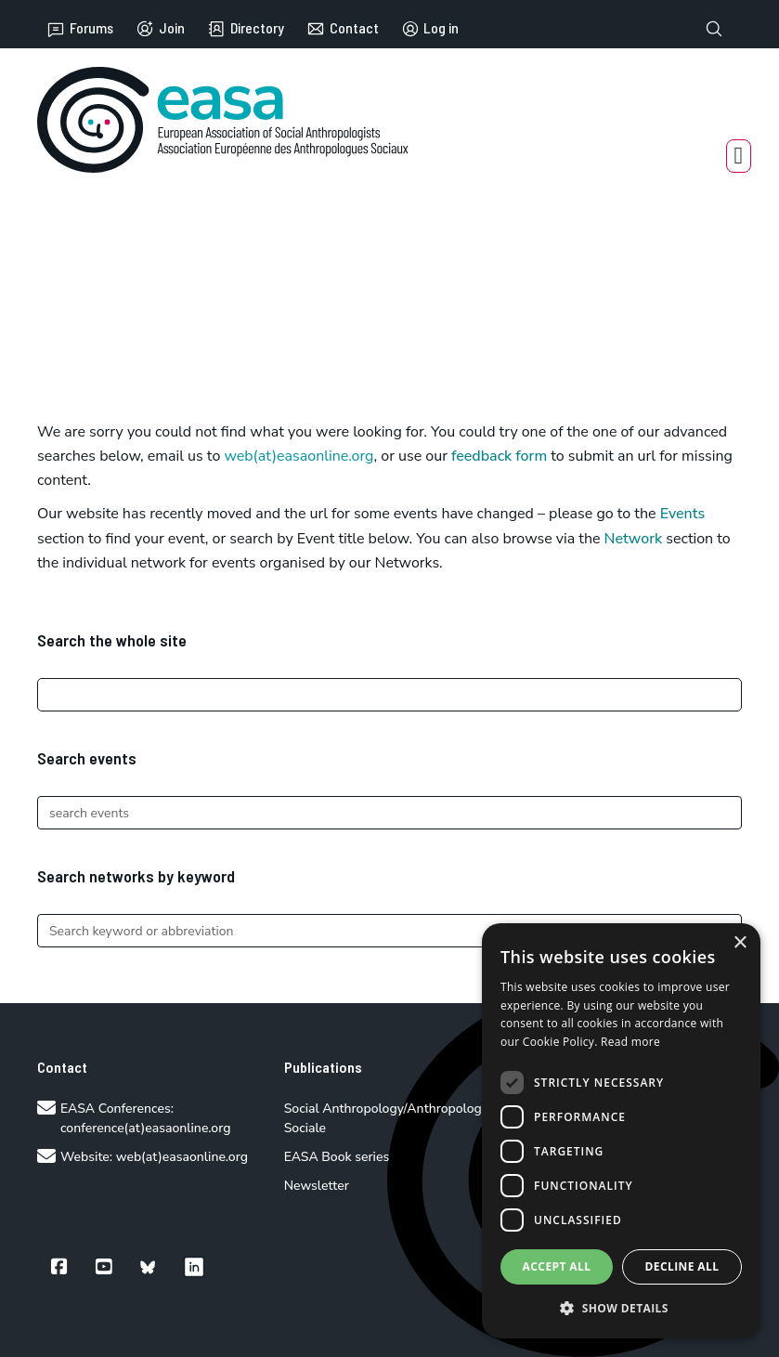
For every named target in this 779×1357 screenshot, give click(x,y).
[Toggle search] (714, 28)
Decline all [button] (682, 1266)
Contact (342, 29)
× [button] (740, 943)
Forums (79, 29)
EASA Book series (337, 1157)
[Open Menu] (739, 156)
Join (160, 29)
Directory (245, 29)
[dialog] (621, 1130)
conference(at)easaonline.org (145, 1128)
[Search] (389, 694)
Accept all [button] (557, 1266)
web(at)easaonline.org (182, 1157)
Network (633, 538)
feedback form (499, 456)
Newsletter (316, 1185)
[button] (621, 1308)
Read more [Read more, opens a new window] (630, 1042)
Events (683, 513)
